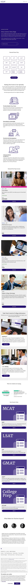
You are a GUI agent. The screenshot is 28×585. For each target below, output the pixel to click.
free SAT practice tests (9, 507)
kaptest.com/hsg (11, 559)
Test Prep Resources (8, 553)
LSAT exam (16, 451)
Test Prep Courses (18, 554)
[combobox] (9, 43)
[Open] (17, 44)
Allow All (17, 583)
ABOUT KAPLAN (12, 551)
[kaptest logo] (3, 1)
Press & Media (21, 553)
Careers (2, 553)
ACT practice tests (18, 507)
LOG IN (7, 551)
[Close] (26, 574)
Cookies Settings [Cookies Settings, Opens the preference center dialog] (10, 583)
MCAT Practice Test (12, 423)
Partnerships (15, 553)
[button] (14, 201)
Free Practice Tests (11, 554)
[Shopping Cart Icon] (24, 1)
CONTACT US (3, 551)
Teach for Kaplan (4, 554)
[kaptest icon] (1, 548)
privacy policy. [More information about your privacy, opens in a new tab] (4, 581)
